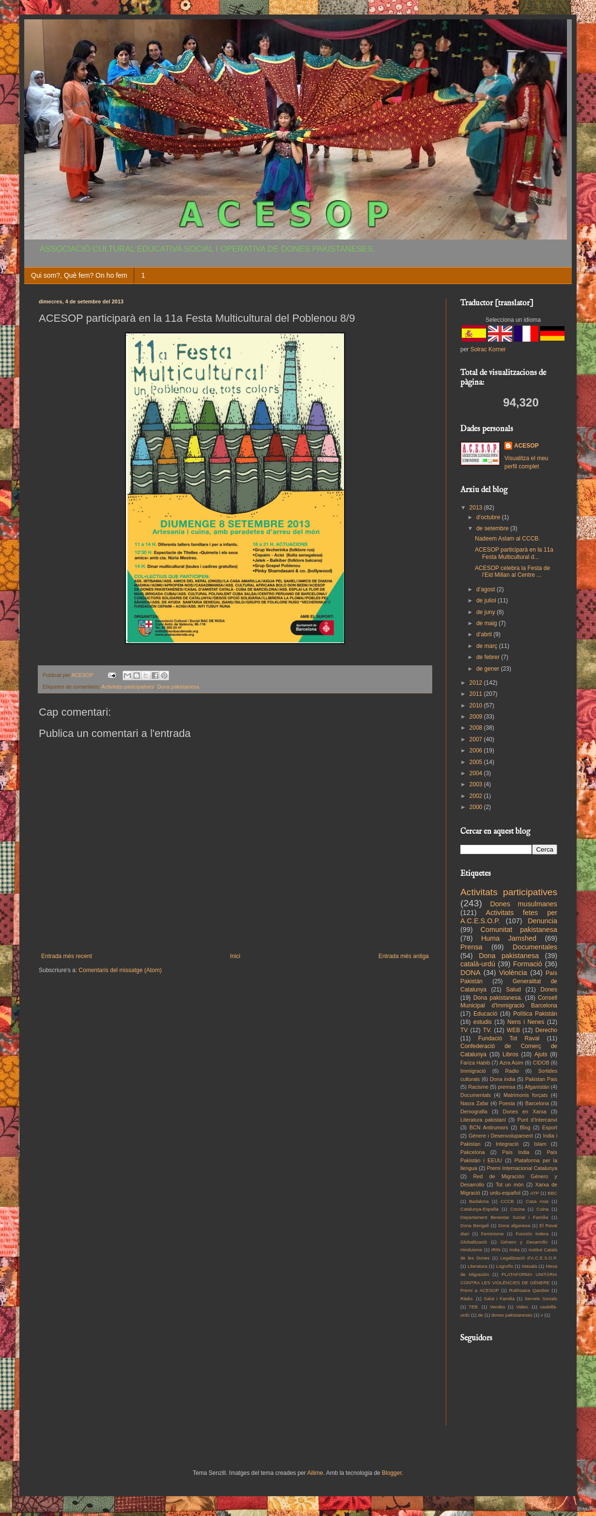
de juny (486, 612)
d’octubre (489, 517)
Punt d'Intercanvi (537, 1120)
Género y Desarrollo (524, 1242)
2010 (477, 705)
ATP (534, 1193)
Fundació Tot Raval (509, 1038)
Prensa (471, 947)
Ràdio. (467, 1298)
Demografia (473, 1111)
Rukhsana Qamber (529, 1290)
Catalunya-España (479, 1209)
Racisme (478, 1087)
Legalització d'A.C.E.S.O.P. (528, 1258)
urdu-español (505, 1193)
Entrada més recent (66, 956)
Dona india (502, 1079)
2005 (477, 762)
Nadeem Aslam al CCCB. (507, 538)
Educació (485, 1013)
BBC (552, 1193)
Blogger (392, 1473)
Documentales (535, 947)
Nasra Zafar (474, 1103)
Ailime (315, 1473)
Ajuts (541, 1054)
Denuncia (542, 921)
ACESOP (526, 445)
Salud (513, 989)
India (514, 1249)
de (480, 1315)
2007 (477, 739)
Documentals (475, 1095)
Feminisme (492, 1233)
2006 (477, 750)
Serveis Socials (541, 1298)
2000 (477, 807)
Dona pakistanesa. (497, 997)
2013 (477, 507)
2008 (477, 727)
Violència (513, 972)
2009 (477, 716)
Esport (549, 1127)
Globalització (473, 1242)
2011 (477, 693)
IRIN (496, 1249)
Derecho (546, 1030)
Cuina (542, 1209)
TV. (487, 1030)
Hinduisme (471, 1249)
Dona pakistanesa (178, 687)
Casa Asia (537, 1201)
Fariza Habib (475, 1063)
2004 (477, 773)
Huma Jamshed (508, 938)
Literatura (477, 1266)
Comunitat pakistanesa (519, 929)
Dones (548, 989)
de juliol (487, 600)
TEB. (474, 1306)
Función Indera (532, 1233)
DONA (470, 972)
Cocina (517, 1209)
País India (515, 1152)
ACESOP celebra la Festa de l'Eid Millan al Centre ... (512, 571)
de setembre (493, 528)
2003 (477, 784)
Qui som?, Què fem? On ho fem (79, 275)
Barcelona (537, 1103)
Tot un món (510, 1184)
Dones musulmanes (523, 904)
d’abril (484, 634)
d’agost (486, 589)
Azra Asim (511, 1063)
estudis (482, 1022)
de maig (487, 623)
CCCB (507, 1201)
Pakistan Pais (541, 1079)
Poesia (507, 1103)
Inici (235, 956)
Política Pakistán (535, 1013)
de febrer (488, 657)
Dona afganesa (514, 1225)
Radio (512, 1071)
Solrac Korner (488, 349)
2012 (477, 682)
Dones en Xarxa (525, 1111)
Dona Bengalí (474, 1225)
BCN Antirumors (489, 1127)
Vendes (497, 1306)
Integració (507, 1144)
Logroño (504, 1266)
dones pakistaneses (512, 1315)
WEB (513, 1030)
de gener (488, 668)
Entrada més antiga (403, 956)
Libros (510, 1054)
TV (464, 1030)
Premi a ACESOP (479, 1290)
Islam (540, 1144)
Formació (527, 964)
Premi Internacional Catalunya (522, 1168)
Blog (525, 1127)
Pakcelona (472, 1152)
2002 (477, 796)
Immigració (473, 1071)
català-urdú (477, 964)
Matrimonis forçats (525, 1095)
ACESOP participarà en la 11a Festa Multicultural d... (514, 553)
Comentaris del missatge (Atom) (119, 970)
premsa (507, 1087)
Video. (522, 1306)
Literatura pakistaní (483, 1120)
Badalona (479, 1201)
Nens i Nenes (525, 1022)
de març (487, 646)
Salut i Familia (499, 1298)
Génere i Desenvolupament (501, 1136)
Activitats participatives (127, 687)
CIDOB (541, 1063)
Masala (529, 1266)
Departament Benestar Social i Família (504, 1217)
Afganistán (537, 1087)
